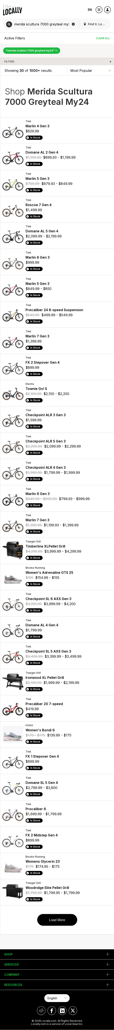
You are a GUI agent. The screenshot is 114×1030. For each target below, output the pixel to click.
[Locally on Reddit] (41, 1010)
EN (90, 9)
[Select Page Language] (57, 998)
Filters (9, 61)
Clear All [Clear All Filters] (103, 38)
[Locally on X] (73, 1010)
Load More (57, 920)
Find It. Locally (95, 24)
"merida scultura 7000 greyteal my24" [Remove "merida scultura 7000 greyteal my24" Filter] (31, 50)
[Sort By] (90, 70)
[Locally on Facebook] (52, 1010)
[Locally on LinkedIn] (62, 1010)
